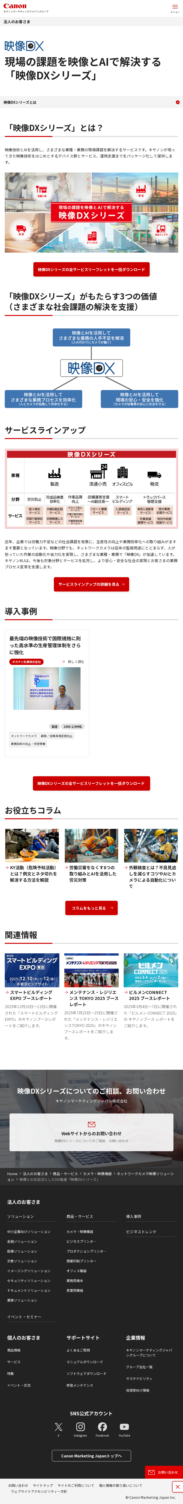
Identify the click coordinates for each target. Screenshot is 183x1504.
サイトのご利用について (76, 1485)
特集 (10, 1373)
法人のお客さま (17, 21)
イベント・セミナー (24, 1316)
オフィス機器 (76, 1270)
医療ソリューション (22, 1251)
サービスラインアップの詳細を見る (88, 584)
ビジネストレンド (141, 1231)
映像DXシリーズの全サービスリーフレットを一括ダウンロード (91, 269)
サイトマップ (43, 1485)
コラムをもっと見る (89, 908)
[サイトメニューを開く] (175, 8)
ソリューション (20, 1216)
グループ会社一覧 (139, 1366)
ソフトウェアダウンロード (86, 1373)
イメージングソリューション (29, 1270)
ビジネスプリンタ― (81, 1241)
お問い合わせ (18, 1485)
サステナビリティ (139, 1378)
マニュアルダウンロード (84, 1361)
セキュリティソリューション (28, 1280)
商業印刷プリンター (81, 1261)
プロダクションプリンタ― (86, 1251)
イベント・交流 (18, 1385)
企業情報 (135, 1337)
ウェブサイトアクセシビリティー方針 (39, 1491)
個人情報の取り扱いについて (120, 1485)
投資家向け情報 (137, 1390)
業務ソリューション (22, 1300)
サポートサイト (83, 1337)
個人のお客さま (24, 1337)
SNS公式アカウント (91, 1413)
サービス (13, 1361)
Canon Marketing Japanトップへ (91, 1456)
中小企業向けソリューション (29, 1231)
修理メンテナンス (79, 1385)
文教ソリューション (22, 1261)
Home (12, 1173)
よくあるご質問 (78, 1350)
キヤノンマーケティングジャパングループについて (149, 1352)
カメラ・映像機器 (97, 1173)
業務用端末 (74, 1280)
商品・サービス (65, 1173)
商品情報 (13, 1350)
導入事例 (133, 1216)
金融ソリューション (22, 1241)
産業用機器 (74, 1290)
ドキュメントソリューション (29, 1290)
